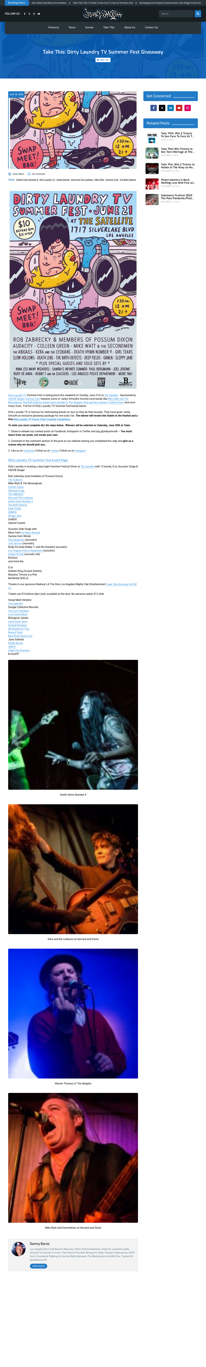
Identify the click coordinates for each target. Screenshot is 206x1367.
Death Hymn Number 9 (58, 402)
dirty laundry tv (47, 179)
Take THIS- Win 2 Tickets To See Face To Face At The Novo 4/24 (111, 3)
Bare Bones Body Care (21, 635)
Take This (108, 27)
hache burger (62, 179)
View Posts (38, 1266)
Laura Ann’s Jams (18, 621)
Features (53, 27)
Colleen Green (122, 402)
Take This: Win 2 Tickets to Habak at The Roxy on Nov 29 (178, 164)
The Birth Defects (33, 402)
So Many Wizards (31, 532)
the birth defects (128, 179)
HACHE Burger (16, 398)
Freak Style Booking (117, 584)
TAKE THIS (104, 60)
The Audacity (15, 479)
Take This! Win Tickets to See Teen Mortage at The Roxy (177, 149)
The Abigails (79, 402)
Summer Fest (33, 398)
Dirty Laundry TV (18, 395)
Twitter (55, 450)
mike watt (99, 179)
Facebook (29, 450)
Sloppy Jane (15, 515)
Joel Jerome (15, 543)
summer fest (111, 179)
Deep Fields (15, 508)
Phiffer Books (16, 643)
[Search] (198, 13)
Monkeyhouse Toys (19, 628)
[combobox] (176, 13)
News (72, 27)
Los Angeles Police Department (26, 550)
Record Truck (15, 632)
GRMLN (12, 512)
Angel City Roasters (19, 650)
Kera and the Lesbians (100, 402)
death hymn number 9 (27, 179)
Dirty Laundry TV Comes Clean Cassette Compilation (43, 419)
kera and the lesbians (82, 179)
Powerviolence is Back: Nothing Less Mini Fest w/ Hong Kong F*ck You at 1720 (177, 178)
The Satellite (113, 395)
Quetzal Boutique (18, 625)
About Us (129, 27)
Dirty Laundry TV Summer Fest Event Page (47, 459)
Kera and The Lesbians (21, 497)
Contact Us (151, 27)
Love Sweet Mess (18, 614)
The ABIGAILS (16, 494)
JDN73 (12, 646)
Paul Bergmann (17, 539)
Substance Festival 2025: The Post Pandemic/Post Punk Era (178, 193)
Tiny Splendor (16, 603)
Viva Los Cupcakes (19, 610)
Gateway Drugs (17, 490)
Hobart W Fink (16, 554)
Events (89, 27)
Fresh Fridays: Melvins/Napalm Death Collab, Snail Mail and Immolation (41, 3)
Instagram (81, 450)
